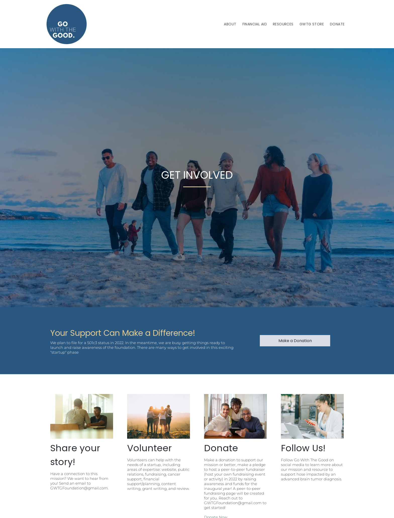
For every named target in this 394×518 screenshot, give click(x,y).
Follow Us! (303, 448)
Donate (221, 448)
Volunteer (149, 448)
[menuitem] (230, 24)
